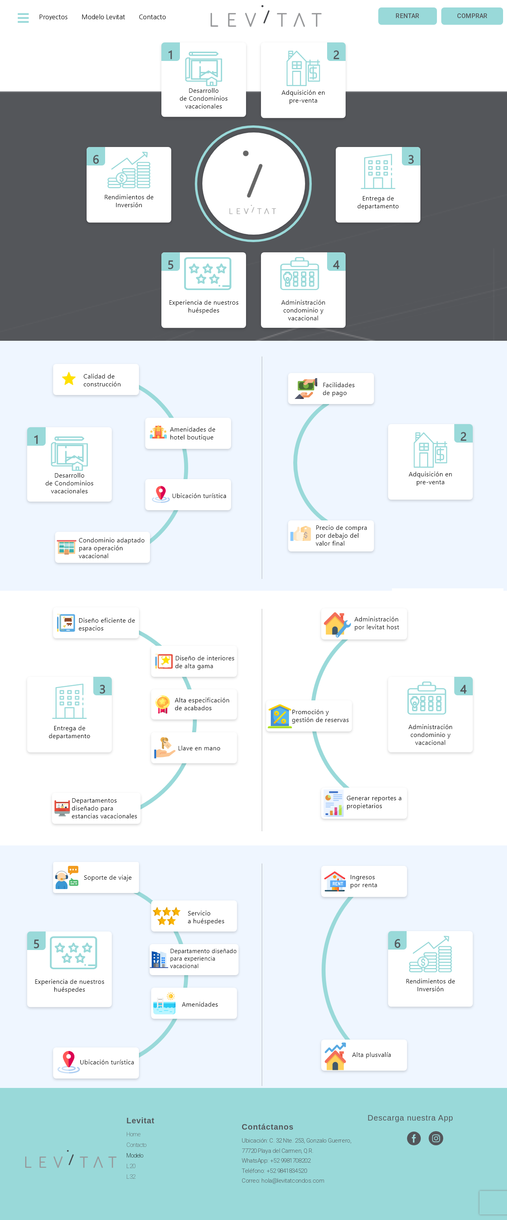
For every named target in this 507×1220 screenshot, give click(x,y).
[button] (407, 16)
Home (133, 1134)
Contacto (136, 1144)
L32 (130, 1176)
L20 (130, 1166)
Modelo (134, 1155)
